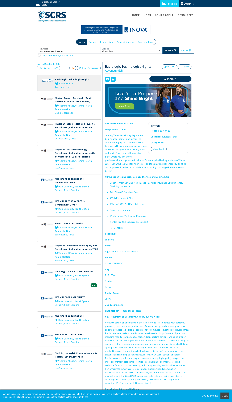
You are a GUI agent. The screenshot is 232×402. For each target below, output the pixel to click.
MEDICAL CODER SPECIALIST (70, 297)
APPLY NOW (170, 78)
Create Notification (88, 68)
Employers (187, 3)
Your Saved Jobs (146, 41)
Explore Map (106, 41)
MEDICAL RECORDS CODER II (69, 315)
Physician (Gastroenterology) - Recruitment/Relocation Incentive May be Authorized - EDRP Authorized (75, 153)
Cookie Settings (210, 395)
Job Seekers (169, 3)
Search (81, 41)
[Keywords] (69, 50)
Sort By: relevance (48, 68)
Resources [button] (185, 15)
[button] (186, 50)
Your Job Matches (125, 41)
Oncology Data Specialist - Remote (74, 271)
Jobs (147, 15)
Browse (92, 41)
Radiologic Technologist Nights (72, 79)
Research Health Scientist (69, 223)
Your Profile (164, 15)
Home (136, 15)
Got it (225, 395)
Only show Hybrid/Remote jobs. (58, 55)
